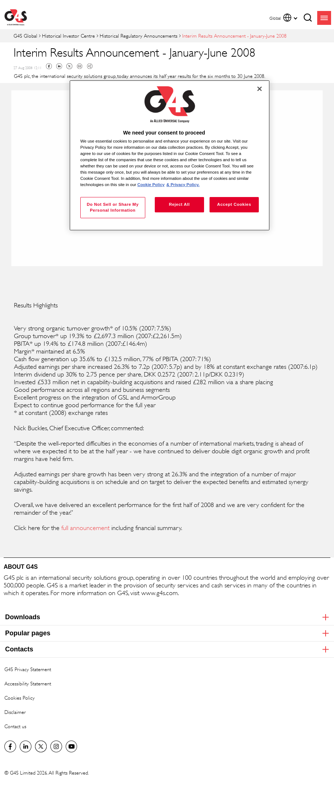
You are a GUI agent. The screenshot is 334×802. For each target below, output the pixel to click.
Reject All (179, 204)
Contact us (15, 726)
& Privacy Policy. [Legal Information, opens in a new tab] (183, 184)
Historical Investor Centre (68, 36)
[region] (169, 155)
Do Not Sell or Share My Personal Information (113, 207)
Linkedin (59, 66)
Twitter (69, 66)
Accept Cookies (234, 204)
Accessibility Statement (27, 683)
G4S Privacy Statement (27, 669)
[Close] (260, 89)
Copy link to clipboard (90, 66)
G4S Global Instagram (56, 746)
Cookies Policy (19, 698)
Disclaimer (15, 712)
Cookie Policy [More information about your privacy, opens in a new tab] (151, 184)
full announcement (85, 527)
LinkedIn (25, 746)
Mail (79, 66)
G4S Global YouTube (71, 746)
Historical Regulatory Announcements (138, 36)
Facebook (49, 66)
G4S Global (25, 36)
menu (324, 18)
